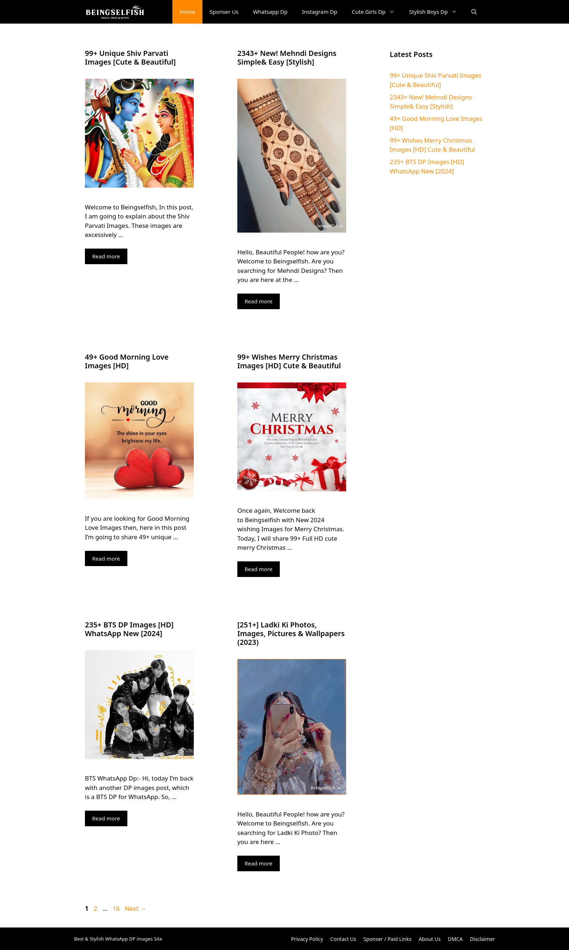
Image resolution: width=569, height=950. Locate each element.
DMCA (455, 938)
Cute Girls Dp (377, 12)
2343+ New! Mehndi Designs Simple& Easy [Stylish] (286, 57)
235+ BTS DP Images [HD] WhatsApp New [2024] (129, 629)
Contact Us (343, 938)
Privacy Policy (307, 938)
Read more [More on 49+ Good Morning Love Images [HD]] (106, 558)
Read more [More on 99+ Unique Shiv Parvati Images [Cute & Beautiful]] (106, 256)
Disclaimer (482, 938)
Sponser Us (224, 11)
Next (135, 908)
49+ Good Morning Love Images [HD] (126, 361)
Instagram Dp (319, 11)
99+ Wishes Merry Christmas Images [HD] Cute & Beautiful (289, 361)
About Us (430, 938)
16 (116, 908)
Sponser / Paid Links (388, 938)
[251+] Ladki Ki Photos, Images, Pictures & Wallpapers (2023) (291, 633)
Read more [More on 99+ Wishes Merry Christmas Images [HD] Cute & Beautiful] (259, 569)
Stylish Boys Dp (436, 12)
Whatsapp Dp (270, 11)
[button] (474, 12)
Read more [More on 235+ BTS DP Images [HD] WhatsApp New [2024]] (106, 818)
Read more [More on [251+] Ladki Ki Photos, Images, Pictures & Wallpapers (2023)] (259, 863)
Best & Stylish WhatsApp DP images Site (118, 938)
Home (187, 11)
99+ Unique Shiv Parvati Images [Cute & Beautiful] (130, 57)
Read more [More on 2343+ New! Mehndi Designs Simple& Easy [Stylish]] (259, 301)
